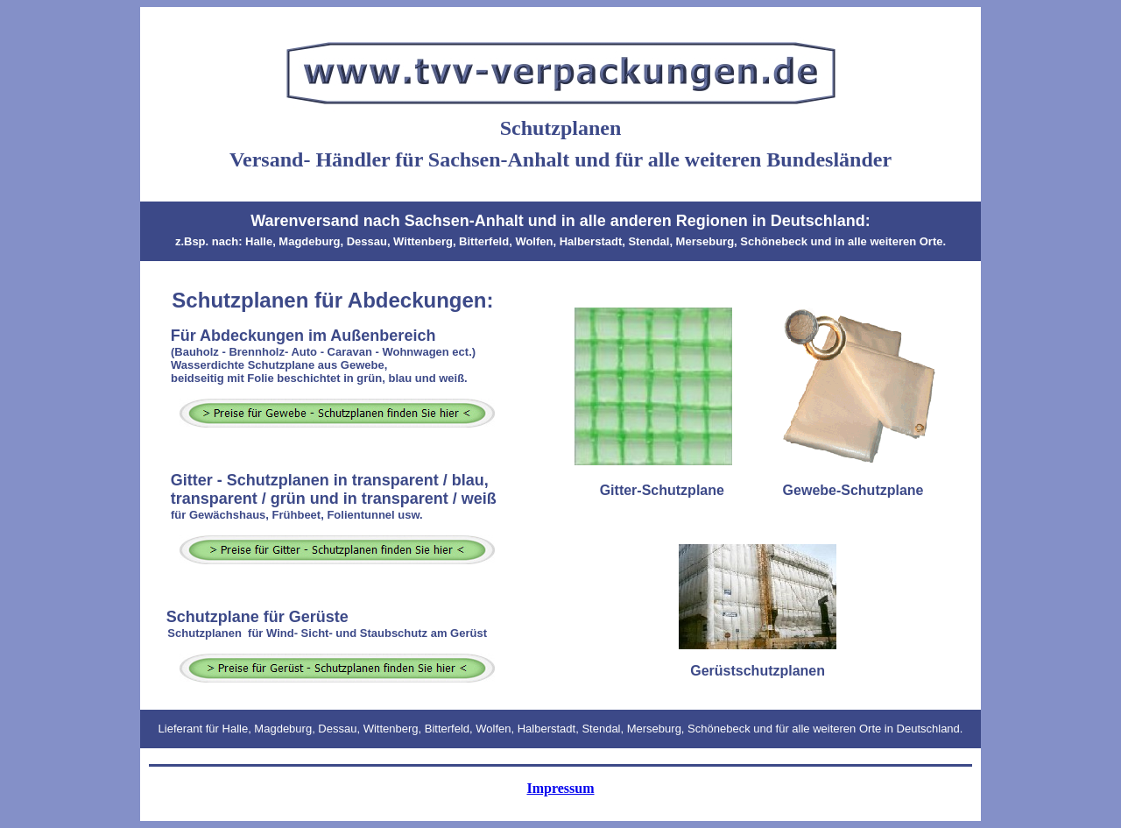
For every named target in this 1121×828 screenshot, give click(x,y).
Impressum (560, 788)
